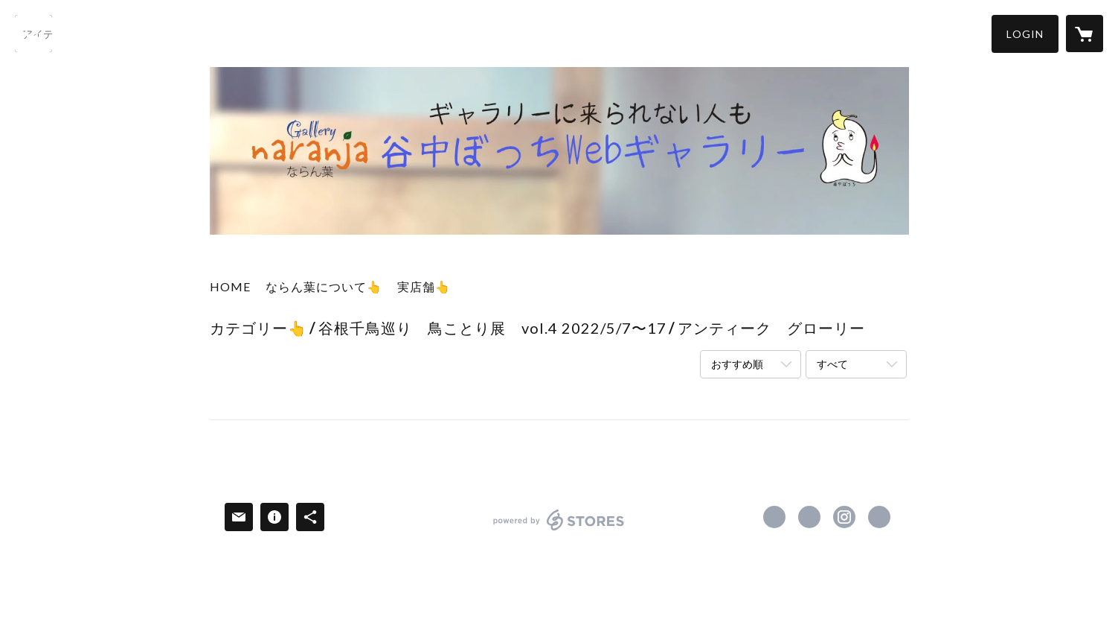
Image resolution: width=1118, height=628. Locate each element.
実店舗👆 (424, 286)
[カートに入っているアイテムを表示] (1084, 33)
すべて (832, 364)
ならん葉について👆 (324, 286)
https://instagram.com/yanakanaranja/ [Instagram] (844, 517)
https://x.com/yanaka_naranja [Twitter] (809, 517)
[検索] (33, 33)
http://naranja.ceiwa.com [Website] (879, 517)
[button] (1025, 34)
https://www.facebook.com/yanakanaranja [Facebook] (774, 517)
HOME (230, 286)
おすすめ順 (737, 364)
